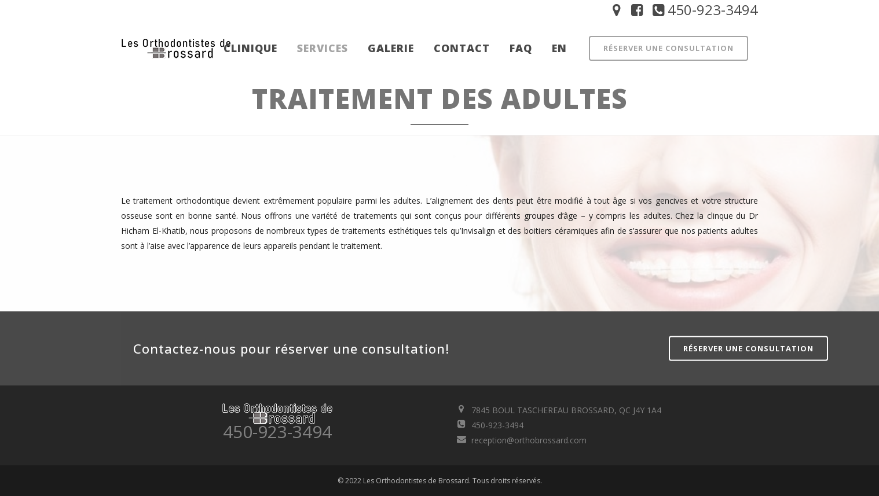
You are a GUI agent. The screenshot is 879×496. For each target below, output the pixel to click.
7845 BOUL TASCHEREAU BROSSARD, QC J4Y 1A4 (566, 410)
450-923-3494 (704, 9)
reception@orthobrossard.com (529, 440)
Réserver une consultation (668, 48)
